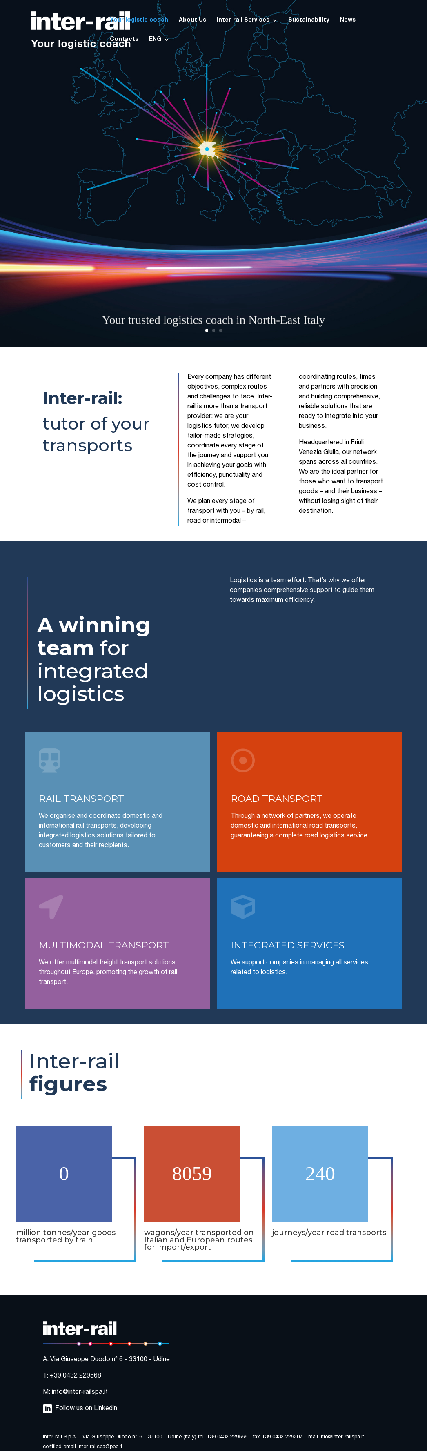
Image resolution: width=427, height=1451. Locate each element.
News (348, 20)
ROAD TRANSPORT (277, 798)
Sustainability (308, 20)
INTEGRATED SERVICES (288, 945)
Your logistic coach (139, 20)
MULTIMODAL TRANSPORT (104, 945)
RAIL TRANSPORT (81, 798)
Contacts (124, 39)
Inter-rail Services (243, 20)
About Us (192, 20)
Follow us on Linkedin (86, 1409)
